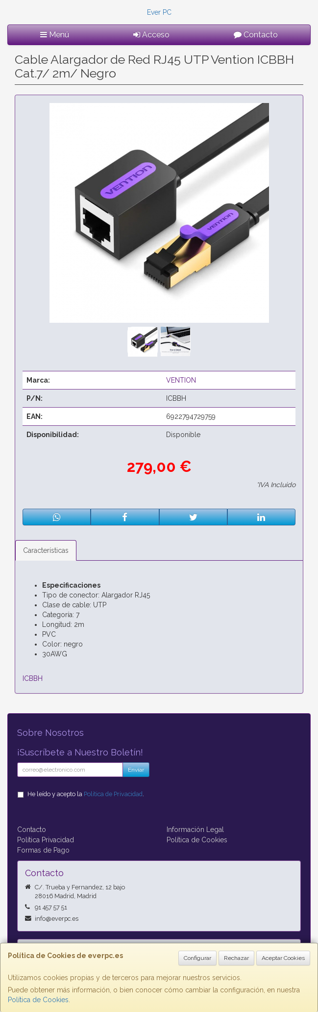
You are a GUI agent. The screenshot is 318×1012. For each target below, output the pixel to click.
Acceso (151, 34)
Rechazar (236, 958)
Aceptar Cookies (283, 958)
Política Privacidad (45, 840)
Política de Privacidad (113, 794)
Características (46, 550)
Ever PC (159, 12)
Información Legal (195, 829)
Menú (54, 34)
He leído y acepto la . (85, 794)
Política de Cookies (38, 1000)
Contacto (256, 34)
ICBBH (33, 678)
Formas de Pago (43, 850)
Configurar (197, 958)
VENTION (181, 380)
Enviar (136, 769)
